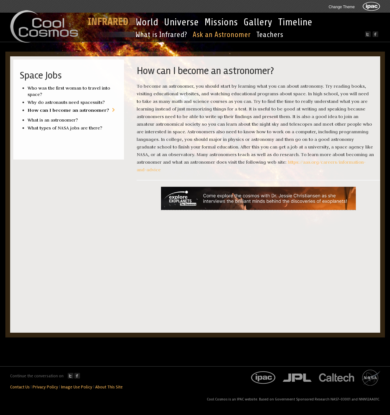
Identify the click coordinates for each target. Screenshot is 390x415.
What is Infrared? (161, 34)
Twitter (70, 376)
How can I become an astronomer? (68, 110)
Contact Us (20, 387)
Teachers (269, 34)
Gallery (258, 22)
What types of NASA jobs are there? (65, 128)
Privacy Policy (45, 387)
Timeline (295, 22)
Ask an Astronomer (222, 34)
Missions (221, 22)
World (147, 22)
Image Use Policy (76, 387)
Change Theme (342, 7)
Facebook (77, 376)
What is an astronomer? (53, 120)
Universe (181, 22)
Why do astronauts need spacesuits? (66, 102)
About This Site (109, 387)
